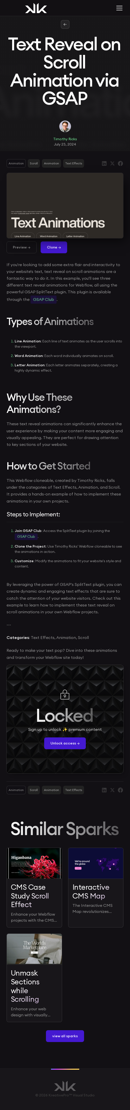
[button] (118, 8)
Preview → (21, 247)
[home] (34, 8)
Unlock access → (65, 743)
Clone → (54, 247)
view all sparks (65, 1036)
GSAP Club (43, 299)
